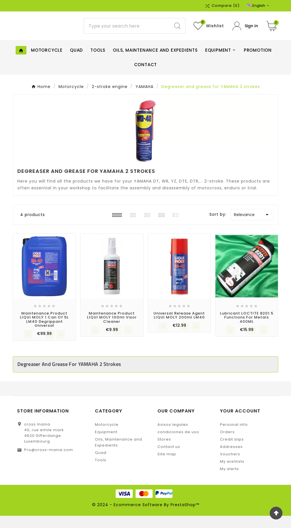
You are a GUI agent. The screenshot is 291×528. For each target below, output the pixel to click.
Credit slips (232, 451)
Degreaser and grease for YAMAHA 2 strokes (69, 376)
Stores (164, 451)
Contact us (168, 459)
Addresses (231, 459)
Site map (166, 466)
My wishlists (232, 473)
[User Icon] (245, 32)
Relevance (252, 226)
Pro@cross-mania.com (48, 462)
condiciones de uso (178, 444)
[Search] (127, 32)
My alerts (229, 481)
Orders (227, 444)
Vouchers (230, 466)
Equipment (106, 444)
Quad (101, 465)
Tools (100, 472)
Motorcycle (107, 436)
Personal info (234, 436)
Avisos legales (172, 436)
